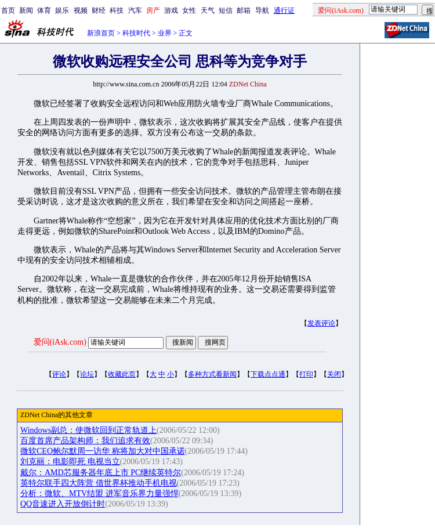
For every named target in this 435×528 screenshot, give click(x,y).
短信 (226, 10)
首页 (8, 10)
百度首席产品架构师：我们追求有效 (85, 440)
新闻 (26, 10)
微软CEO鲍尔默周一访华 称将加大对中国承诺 (102, 451)
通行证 (284, 10)
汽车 (135, 10)
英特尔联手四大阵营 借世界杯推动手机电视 (98, 483)
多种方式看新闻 (212, 374)
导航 (262, 10)
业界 (165, 33)
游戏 (171, 10)
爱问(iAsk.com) (60, 342)
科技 (117, 10)
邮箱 (244, 10)
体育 (44, 10)
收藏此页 (122, 374)
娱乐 (62, 10)
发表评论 (321, 323)
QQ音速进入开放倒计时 (62, 504)
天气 (208, 10)
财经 (99, 10)
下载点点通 (268, 374)
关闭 (334, 374)
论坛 (87, 374)
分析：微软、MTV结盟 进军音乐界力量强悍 (99, 493)
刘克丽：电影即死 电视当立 (70, 461)
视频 (81, 10)
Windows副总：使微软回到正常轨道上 (88, 430)
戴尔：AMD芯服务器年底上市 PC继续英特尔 (100, 472)
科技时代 (136, 33)
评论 (59, 374)
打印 (306, 374)
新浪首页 (101, 33)
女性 (189, 10)
